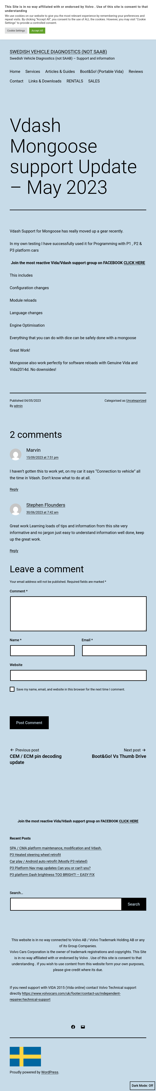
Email (87, 640)
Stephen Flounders (45, 505)
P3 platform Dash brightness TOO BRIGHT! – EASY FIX (52, 875)
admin (18, 406)
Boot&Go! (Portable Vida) (101, 71)
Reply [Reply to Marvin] (14, 489)
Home (15, 71)
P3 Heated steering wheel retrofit (35, 855)
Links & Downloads (44, 81)
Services (32, 71)
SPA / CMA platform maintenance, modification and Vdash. (56, 848)
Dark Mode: (142, 1085)
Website (16, 665)
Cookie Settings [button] (16, 30)
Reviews (136, 71)
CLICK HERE (134, 262)
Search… (16, 893)
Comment (18, 591)
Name (15, 640)
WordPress (49, 1072)
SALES (94, 81)
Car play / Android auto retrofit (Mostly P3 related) (48, 861)
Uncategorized (136, 400)
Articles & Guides (60, 71)
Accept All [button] (37, 30)
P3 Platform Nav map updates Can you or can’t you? (50, 868)
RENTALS (75, 81)
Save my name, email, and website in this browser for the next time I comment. (70, 689)
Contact (16, 81)
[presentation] (36, 706)
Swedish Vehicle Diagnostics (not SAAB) (58, 52)
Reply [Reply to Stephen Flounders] (14, 551)
